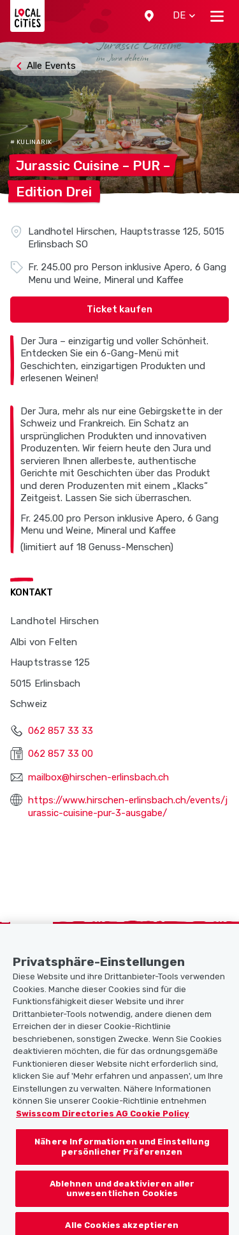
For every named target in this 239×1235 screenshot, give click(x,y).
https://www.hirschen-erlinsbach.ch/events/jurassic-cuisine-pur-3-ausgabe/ (128, 806)
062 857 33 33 (60, 730)
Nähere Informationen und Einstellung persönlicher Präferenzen (122, 1154)
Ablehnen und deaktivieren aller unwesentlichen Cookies (122, 1196)
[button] (149, 16)
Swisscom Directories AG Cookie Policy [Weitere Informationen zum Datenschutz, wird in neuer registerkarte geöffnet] (102, 1120)
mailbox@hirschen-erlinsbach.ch (98, 777)
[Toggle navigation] (217, 15)
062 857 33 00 (60, 753)
